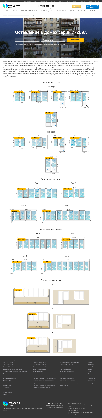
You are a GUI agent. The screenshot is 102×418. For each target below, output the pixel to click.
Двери (15, 11)
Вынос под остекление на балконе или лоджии (43, 376)
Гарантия (75, 1)
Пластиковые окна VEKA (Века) (10, 360)
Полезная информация (93, 376)
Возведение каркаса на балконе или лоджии (70, 383)
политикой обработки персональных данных (54, 44)
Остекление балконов (29, 11)
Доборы (5, 394)
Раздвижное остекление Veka (39, 364)
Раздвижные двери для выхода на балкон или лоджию (15, 371)
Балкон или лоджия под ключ (39, 369)
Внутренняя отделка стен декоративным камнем (44, 385)
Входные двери (6, 373)
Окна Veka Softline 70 (8, 364)
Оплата (52, 1)
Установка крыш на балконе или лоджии (42, 373)
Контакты (93, 11)
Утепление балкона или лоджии (67, 378)
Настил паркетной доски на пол (67, 371)
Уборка (68, 1)
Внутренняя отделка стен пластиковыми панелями (44, 378)
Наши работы (82, 11)
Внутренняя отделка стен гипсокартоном (42, 383)
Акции (90, 1)
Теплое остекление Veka (38, 360)
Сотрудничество (91, 380)
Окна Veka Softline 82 (8, 366)
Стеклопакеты (6, 383)
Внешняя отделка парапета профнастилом (69, 362)
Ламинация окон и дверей (9, 376)
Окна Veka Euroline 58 (8, 362)
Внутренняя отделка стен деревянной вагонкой (43, 380)
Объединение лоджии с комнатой (67, 380)
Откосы (5, 390)
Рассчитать (75, 40)
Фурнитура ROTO (7, 380)
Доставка (60, 1)
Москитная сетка (7, 385)
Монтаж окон (43, 1)
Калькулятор (63, 11)
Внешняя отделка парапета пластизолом (69, 360)
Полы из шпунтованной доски (66, 364)
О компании (27, 1)
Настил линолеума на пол (66, 366)
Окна (7, 11)
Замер (35, 1)
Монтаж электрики (64, 385)
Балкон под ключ (48, 11)
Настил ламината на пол (65, 369)
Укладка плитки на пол (65, 373)
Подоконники (6, 387)
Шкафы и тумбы (63, 376)
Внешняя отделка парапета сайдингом (41, 387)
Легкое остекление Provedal (39, 366)
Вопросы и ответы (92, 378)
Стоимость (90, 362)
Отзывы (83, 1)
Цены (73, 11)
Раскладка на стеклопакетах (9, 378)
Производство (91, 383)
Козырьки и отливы (7, 392)
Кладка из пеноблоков (38, 371)
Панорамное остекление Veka (39, 362)
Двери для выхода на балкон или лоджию (12, 369)
